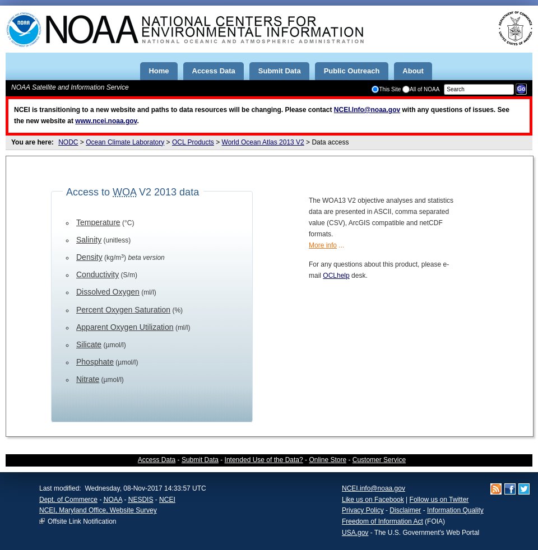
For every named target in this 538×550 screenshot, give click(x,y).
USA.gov (355, 533)
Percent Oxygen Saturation (123, 309)
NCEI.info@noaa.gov (373, 488)
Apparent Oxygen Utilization (125, 327)
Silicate (88, 344)
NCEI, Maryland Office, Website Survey (98, 510)
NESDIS (141, 500)
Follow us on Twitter (439, 500)
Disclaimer (405, 510)
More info (323, 245)
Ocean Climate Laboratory (125, 142)
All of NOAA (420, 89)
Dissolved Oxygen (108, 291)
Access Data (156, 460)
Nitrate (87, 379)
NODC (68, 142)
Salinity (88, 239)
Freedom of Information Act (382, 521)
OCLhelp (336, 275)
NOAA (113, 500)
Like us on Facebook (373, 500)
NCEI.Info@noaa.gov (367, 110)
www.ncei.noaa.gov (106, 121)
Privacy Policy (363, 510)
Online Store (327, 460)
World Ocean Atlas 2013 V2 (263, 142)
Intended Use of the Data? (264, 460)
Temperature (98, 222)
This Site (386, 89)
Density (89, 257)
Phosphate (95, 361)
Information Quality (455, 510)
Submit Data (200, 460)
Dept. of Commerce (68, 500)
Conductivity (97, 274)
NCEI (167, 500)
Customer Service (379, 460)
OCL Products (193, 142)
